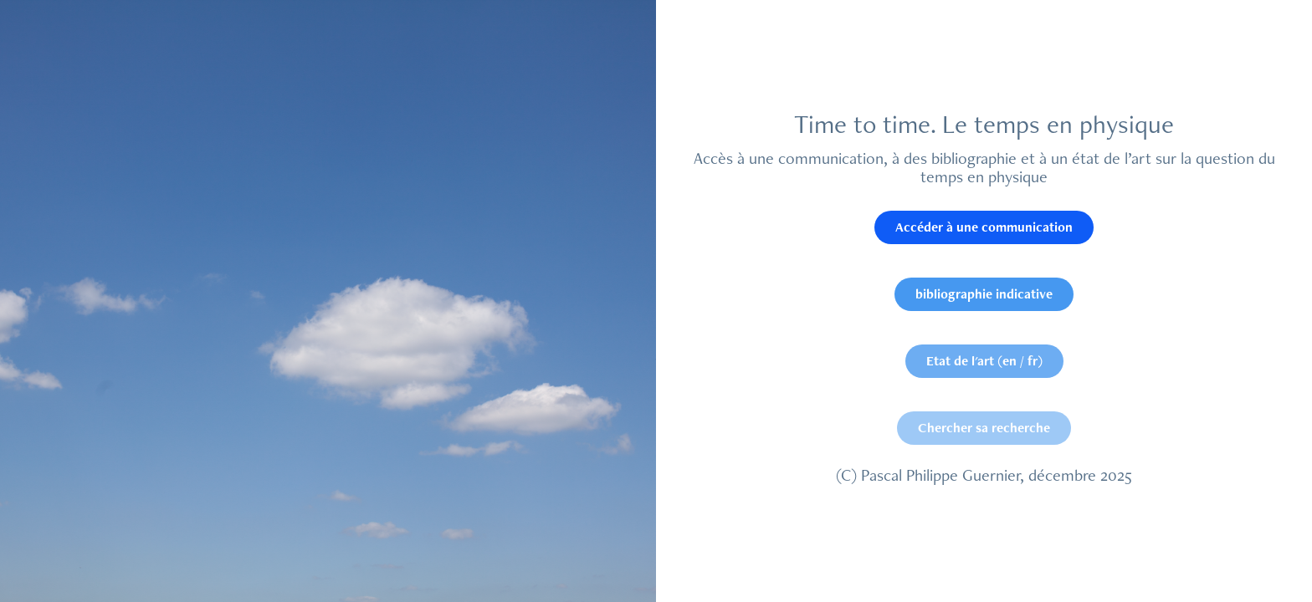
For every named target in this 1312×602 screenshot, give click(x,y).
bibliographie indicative (984, 294)
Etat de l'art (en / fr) (984, 361)
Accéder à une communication (984, 227)
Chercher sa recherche (984, 427)
